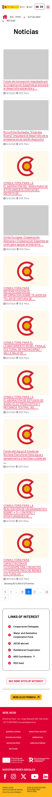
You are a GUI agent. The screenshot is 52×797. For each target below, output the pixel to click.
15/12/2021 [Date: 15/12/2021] (11, 144)
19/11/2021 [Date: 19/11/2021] (10, 466)
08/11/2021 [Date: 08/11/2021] (11, 578)
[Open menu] (48, 7)
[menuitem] (13, 731)
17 (35, 592)
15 (23, 592)
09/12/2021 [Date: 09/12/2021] (11, 249)
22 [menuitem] (47, 592)
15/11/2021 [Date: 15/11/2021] (10, 521)
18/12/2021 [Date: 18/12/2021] (11, 93)
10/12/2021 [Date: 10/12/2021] (11, 198)
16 (29, 592)
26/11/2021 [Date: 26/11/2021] (11, 358)
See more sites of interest (26, 681)
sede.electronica (26, 697)
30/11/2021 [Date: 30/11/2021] (11, 303)
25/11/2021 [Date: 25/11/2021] (11, 412)
